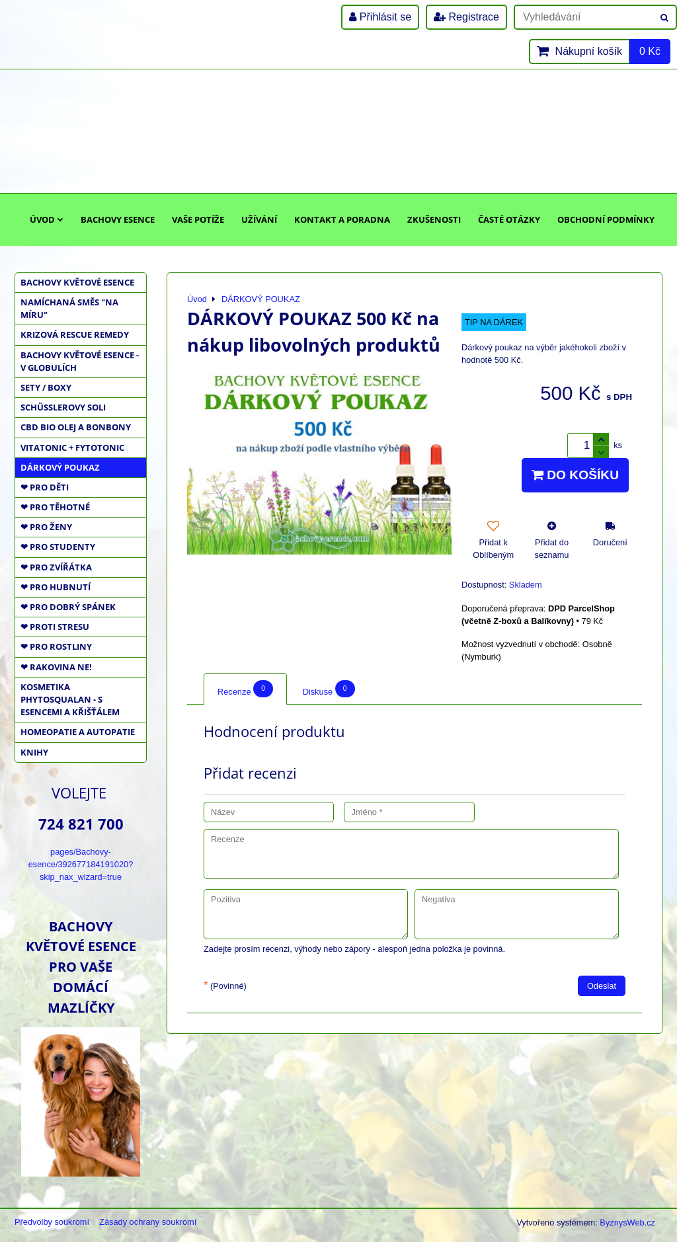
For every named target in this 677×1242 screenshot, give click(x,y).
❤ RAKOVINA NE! (56, 667)
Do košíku (575, 475)
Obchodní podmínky (606, 219)
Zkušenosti (434, 219)
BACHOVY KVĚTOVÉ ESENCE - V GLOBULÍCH (79, 361)
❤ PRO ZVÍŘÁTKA (56, 567)
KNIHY (34, 752)
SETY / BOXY (45, 387)
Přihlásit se (380, 16)
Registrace (466, 16)
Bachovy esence (118, 219)
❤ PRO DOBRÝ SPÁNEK (68, 607)
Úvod (46, 219)
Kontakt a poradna (342, 219)
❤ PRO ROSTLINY (56, 646)
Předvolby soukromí (52, 1222)
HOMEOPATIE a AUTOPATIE (77, 732)
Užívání (259, 219)
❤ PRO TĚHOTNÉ (55, 507)
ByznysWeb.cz (627, 1222)
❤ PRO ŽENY (46, 527)
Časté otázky (509, 219)
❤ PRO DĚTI (44, 487)
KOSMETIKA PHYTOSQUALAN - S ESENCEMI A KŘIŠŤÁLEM (70, 699)
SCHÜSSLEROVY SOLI (63, 407)
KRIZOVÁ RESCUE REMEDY (74, 334)
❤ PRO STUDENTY (57, 547)
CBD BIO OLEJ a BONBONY (75, 427)
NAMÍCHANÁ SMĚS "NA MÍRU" (69, 308)
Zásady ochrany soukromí (147, 1222)
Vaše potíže (198, 219)
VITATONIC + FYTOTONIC (72, 447)
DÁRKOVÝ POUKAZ (60, 467)
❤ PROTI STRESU (54, 627)
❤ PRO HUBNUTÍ (55, 587)
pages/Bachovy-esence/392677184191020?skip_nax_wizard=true (81, 864)
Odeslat (601, 986)
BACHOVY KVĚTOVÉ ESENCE (77, 282)
